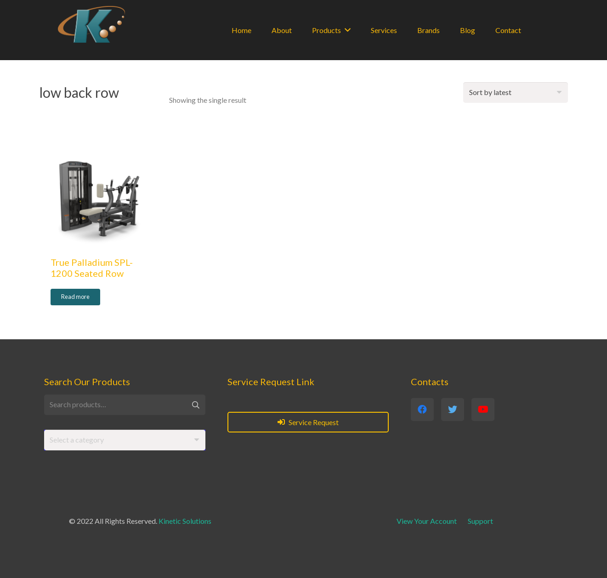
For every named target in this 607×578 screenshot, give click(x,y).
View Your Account (427, 520)
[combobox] (124, 440)
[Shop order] (515, 92)
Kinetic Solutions (185, 520)
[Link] (91, 24)
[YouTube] (482, 409)
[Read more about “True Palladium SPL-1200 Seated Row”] (75, 297)
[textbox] (77, 439)
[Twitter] (452, 409)
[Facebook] (422, 409)
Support (480, 520)
